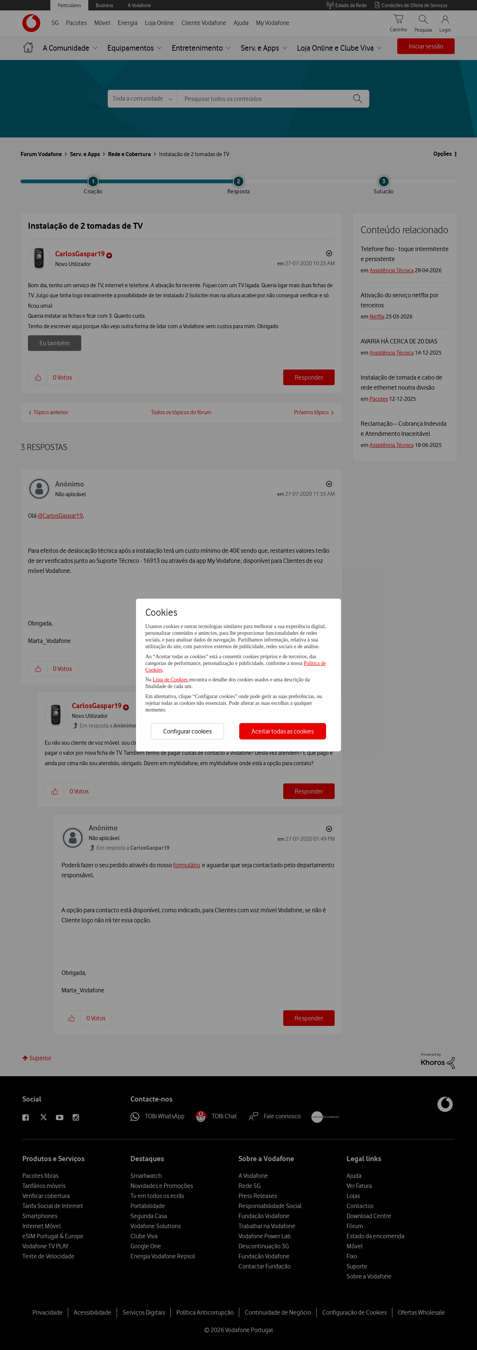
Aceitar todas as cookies (283, 731)
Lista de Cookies (171, 679)
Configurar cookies (187, 731)
